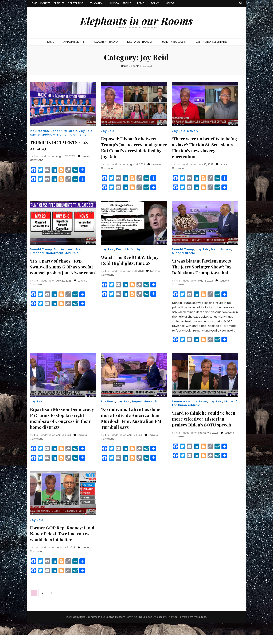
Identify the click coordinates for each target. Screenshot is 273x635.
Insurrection (39, 131)
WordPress (199, 628)
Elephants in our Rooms (136, 21)
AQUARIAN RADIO (106, 42)
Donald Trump (41, 249)
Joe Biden (199, 407)
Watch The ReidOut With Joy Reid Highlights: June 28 (132, 260)
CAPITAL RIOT (76, 3)
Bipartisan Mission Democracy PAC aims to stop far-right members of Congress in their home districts (62, 427)
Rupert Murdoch (144, 407)
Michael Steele (183, 253)
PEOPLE (127, 3)
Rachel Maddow (42, 135)
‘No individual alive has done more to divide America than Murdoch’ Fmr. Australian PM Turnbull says (133, 424)
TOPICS (155, 3)
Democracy (181, 407)
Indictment (55, 253)
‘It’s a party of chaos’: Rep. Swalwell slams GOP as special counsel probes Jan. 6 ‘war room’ (62, 269)
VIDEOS (170, 3)
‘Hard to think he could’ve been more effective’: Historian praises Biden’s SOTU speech (201, 427)
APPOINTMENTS (74, 42)
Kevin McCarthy (128, 249)
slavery (192, 131)
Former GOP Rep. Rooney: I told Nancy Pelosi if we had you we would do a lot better (61, 545)
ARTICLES (59, 3)
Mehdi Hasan (221, 249)
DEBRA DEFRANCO (139, 42)
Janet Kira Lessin (64, 131)
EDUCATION (96, 3)
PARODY (114, 3)
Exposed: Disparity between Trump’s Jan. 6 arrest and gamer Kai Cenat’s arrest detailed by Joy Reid (132, 147)
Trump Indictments (72, 135)
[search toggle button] (240, 3)
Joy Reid (85, 131)
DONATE (45, 3)
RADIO (141, 3)
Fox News (108, 407)
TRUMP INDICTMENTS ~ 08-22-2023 (58, 145)
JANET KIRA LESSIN (173, 42)
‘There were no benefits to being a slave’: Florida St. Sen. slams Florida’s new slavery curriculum (201, 147)
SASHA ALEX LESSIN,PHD (211, 42)
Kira (36, 156)
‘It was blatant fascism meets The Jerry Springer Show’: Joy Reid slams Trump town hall (204, 269)
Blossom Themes (167, 628)
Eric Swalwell (64, 249)
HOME (33, 3)
